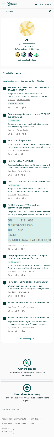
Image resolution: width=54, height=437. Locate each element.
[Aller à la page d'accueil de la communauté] (12, 4)
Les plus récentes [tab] (11, 81)
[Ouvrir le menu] (50, 11)
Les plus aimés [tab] (27, 81)
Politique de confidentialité (14, 423)
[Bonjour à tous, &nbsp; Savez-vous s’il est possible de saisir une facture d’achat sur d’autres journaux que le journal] (29, 190)
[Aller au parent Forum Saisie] (22, 129)
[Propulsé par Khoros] (27, 431)
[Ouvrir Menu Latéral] (3, 4)
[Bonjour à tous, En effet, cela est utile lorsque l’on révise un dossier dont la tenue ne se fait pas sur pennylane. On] (29, 145)
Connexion (45, 4)
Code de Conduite (10, 409)
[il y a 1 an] (11, 99)
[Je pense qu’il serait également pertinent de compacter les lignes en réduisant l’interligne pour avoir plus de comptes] (29, 322)
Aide (32, 423)
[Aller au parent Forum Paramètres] (25, 307)
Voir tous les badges (27, 60)
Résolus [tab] (40, 81)
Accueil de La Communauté (14, 419)
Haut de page (36, 419)
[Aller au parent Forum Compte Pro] (26, 271)
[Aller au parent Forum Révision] (23, 99)
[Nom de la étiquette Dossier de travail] (16, 103)
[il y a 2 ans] (12, 171)
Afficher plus (27, 338)
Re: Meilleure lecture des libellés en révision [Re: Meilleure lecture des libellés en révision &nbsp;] (29, 302)
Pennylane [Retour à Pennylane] (7, 11)
